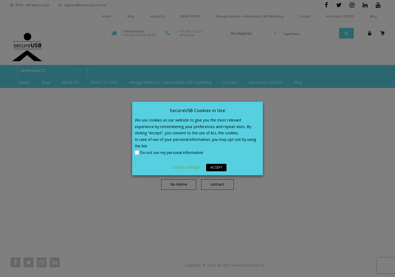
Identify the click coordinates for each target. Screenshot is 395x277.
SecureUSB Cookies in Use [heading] (197, 110)
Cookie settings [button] (186, 167)
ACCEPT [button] (216, 167)
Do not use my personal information (171, 152)
